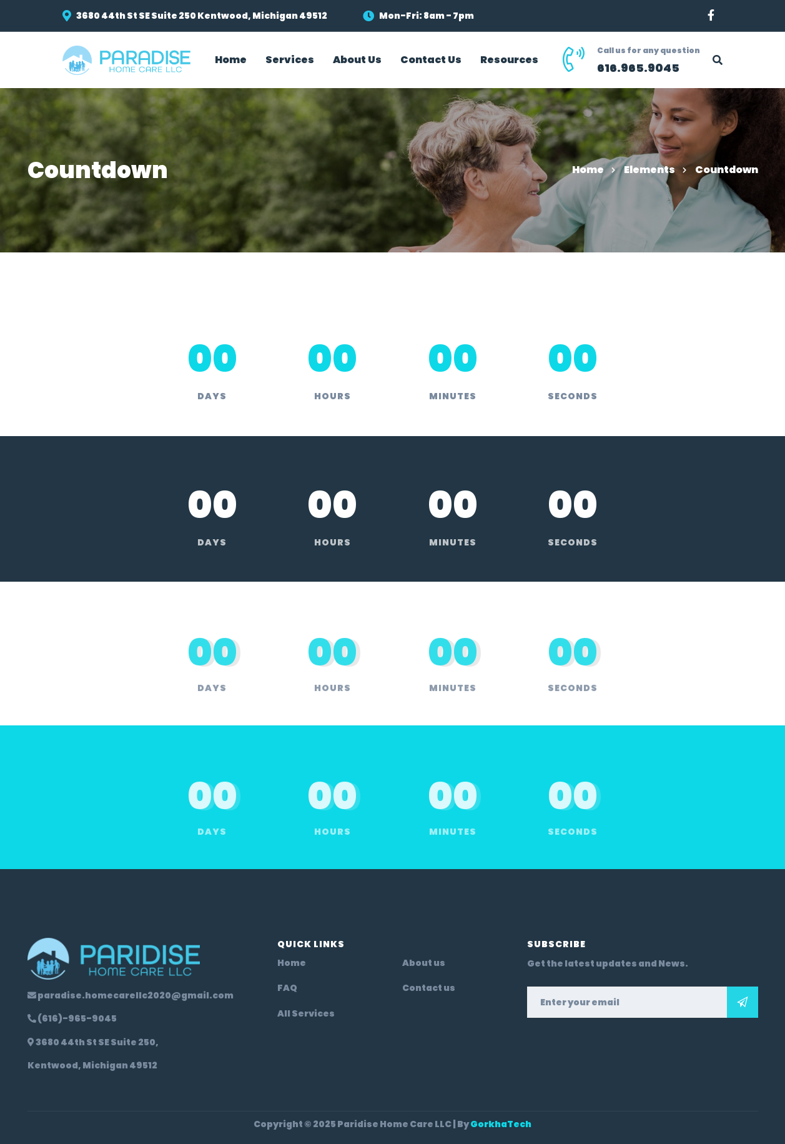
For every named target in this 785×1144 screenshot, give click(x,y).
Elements (649, 169)
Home (588, 169)
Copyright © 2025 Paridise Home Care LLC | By (392, 1124)
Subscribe (742, 1002)
